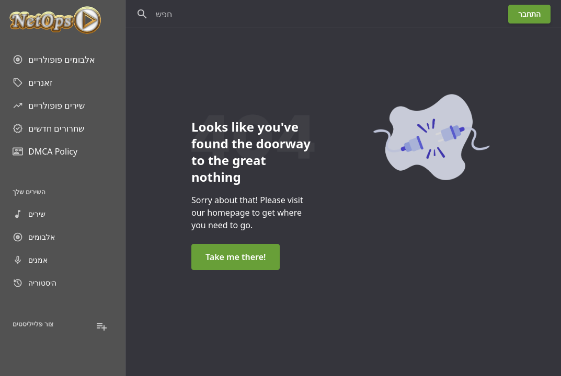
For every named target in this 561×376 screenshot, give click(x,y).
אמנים (30, 260)
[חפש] (142, 14)
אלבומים (34, 237)
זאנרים (33, 82)
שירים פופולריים (49, 105)
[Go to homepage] (62, 21)
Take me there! (235, 257)
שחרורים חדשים (48, 128)
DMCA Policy (45, 151)
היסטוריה (34, 283)
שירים (29, 214)
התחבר (529, 14)
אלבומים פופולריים (54, 59)
